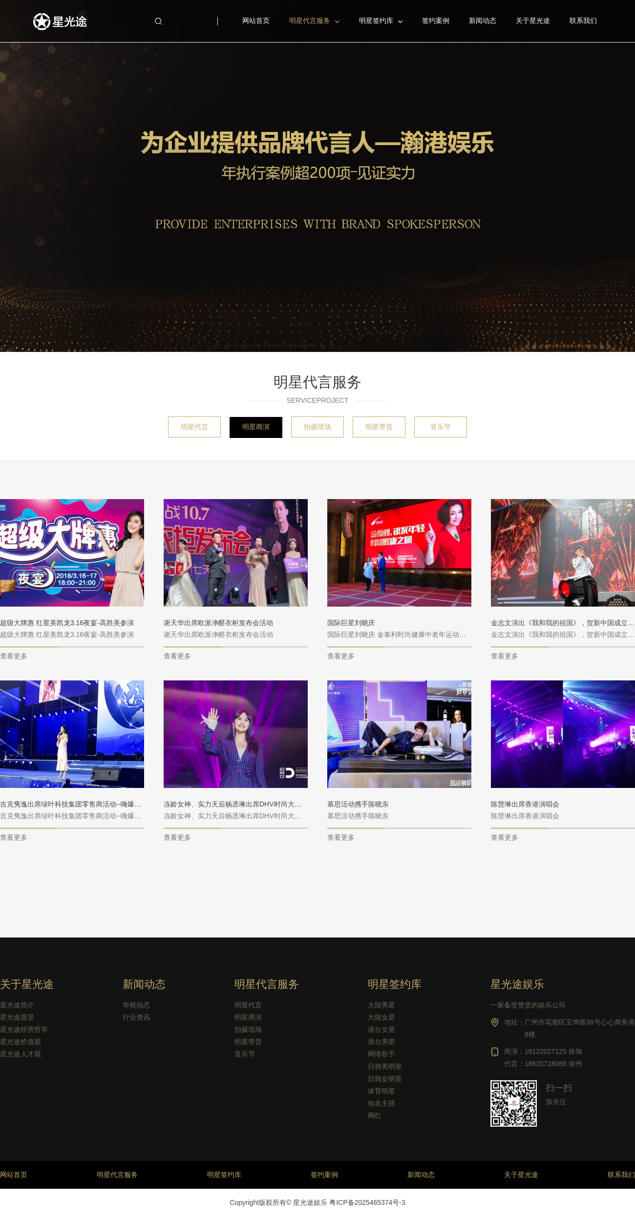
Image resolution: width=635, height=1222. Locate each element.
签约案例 (324, 1174)
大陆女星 (381, 1017)
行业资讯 (136, 1017)
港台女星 (381, 1029)
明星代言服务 (309, 20)
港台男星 (381, 1042)
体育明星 (381, 1091)
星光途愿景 (17, 1017)
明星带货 (379, 427)
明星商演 (256, 427)
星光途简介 (17, 1005)
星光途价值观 (20, 1042)
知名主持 (381, 1103)
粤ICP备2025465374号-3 (367, 1202)
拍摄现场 (317, 427)
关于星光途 (27, 984)
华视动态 (136, 1005)
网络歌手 (381, 1054)
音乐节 (440, 427)
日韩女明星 (385, 1079)
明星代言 (194, 427)
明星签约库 (376, 20)
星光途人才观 (20, 1054)
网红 (374, 1115)
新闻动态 (144, 984)
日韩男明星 (385, 1066)
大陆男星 (381, 1005)
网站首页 (13, 1174)
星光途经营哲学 (24, 1029)
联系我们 (621, 1174)
